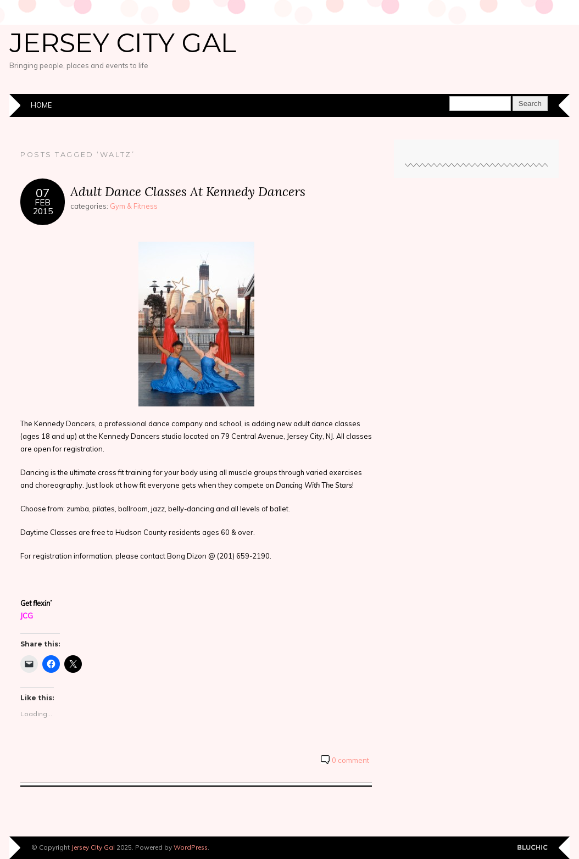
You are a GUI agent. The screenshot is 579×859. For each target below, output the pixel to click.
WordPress (191, 847)
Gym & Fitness (134, 206)
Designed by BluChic (532, 848)
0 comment (350, 760)
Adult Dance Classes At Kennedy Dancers (187, 191)
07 (43, 192)
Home (41, 105)
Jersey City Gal (122, 43)
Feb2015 (43, 206)
